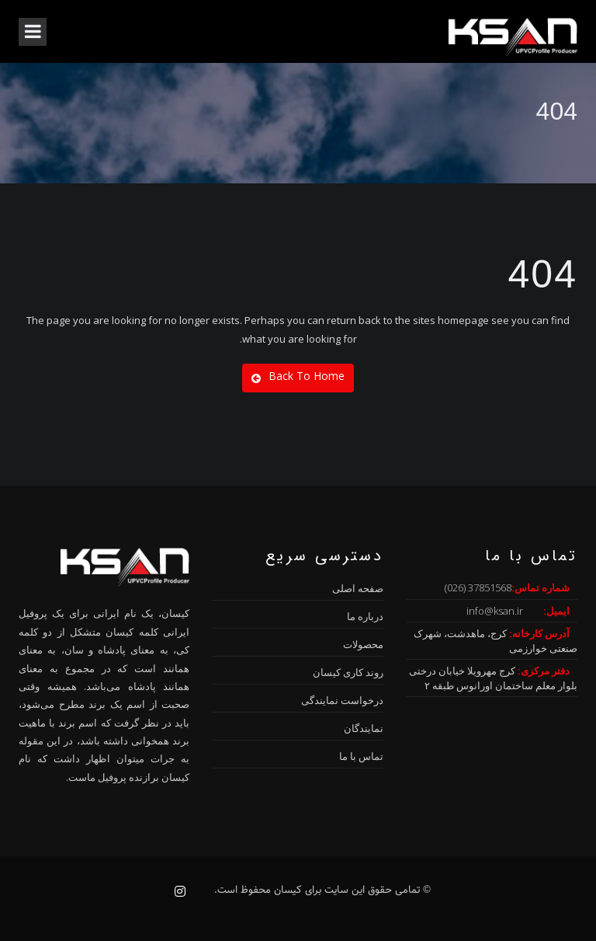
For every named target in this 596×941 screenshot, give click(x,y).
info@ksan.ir (494, 611)
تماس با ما (361, 756)
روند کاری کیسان (348, 672)
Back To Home (298, 376)
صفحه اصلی (357, 588)
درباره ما (365, 616)
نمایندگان (363, 728)
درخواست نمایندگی (342, 700)
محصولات (363, 644)
